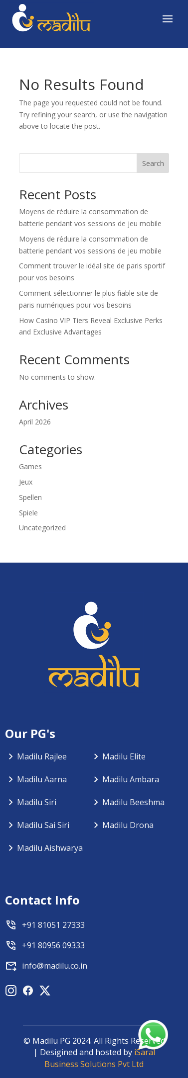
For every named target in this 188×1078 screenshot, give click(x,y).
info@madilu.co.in (54, 965)
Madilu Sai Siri (43, 825)
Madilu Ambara (130, 779)
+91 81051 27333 (53, 924)
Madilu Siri (36, 802)
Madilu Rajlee (42, 756)
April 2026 (35, 421)
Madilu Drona (128, 825)
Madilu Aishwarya (50, 847)
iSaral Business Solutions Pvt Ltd (99, 1058)
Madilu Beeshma (133, 802)
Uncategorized (42, 527)
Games (30, 466)
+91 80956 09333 (53, 945)
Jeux (25, 482)
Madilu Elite (124, 756)
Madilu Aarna (42, 779)
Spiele (28, 512)
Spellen (30, 497)
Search (153, 163)
